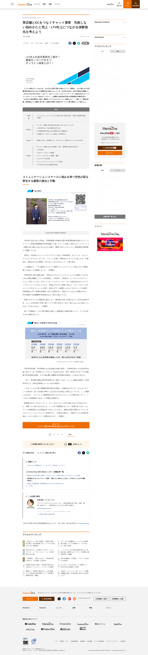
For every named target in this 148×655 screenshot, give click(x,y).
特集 (50, 4)
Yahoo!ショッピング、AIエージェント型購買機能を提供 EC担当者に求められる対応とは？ (75, 573)
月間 (117, 51)
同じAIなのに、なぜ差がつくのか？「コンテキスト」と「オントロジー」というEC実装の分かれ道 (40, 552)
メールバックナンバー (110, 142)
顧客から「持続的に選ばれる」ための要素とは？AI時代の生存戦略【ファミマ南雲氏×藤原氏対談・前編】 (40, 573)
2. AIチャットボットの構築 (45, 153)
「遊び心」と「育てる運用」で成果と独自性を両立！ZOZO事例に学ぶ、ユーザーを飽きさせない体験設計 (40, 543)
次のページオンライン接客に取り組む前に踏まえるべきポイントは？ (56, 425)
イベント (57, 4)
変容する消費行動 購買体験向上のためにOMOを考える (45, 483)
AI (32, 43)
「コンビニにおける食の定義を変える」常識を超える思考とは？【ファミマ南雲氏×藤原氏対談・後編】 (75, 552)
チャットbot (38, 43)
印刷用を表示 (28, 453)
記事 (44, 4)
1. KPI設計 (40, 150)
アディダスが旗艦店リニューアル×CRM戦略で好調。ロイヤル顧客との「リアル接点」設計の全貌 (74, 543)
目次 (71, 109)
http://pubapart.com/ (45, 508)
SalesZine (42, 608)
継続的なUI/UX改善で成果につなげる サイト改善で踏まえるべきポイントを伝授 (53, 475)
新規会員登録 (109, 148)
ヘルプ (56, 641)
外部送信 (122, 641)
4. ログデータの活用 (43, 158)
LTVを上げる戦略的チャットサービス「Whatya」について (46, 465)
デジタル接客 (54, 43)
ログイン (109, 153)
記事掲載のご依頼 (117, 599)
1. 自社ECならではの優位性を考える (49, 128)
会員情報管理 (74, 641)
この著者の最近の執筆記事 (46, 514)
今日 (102, 51)
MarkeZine (26, 608)
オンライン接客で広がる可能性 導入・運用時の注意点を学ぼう (58, 147)
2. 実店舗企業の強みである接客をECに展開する (52, 131)
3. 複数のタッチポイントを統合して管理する (51, 134)
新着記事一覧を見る (109, 216)
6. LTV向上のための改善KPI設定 (47, 164)
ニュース (37, 4)
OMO (46, 43)
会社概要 (89, 641)
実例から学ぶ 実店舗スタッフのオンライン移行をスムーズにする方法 (60, 140)
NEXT (70, 434)
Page (28, 129)
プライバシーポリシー (112, 641)
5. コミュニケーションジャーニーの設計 (50, 161)
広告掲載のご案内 (101, 599)
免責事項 (82, 641)
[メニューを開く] (12, 4)
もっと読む (29, 486)
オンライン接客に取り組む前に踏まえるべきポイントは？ (55, 125)
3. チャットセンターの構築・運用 (48, 155)
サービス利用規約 (99, 641)
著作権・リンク (64, 641)
